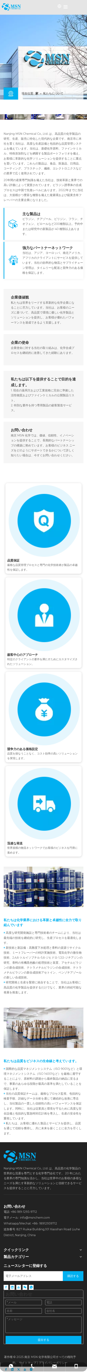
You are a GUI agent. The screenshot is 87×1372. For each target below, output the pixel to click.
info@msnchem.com (35, 1217)
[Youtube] (18, 1287)
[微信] (25, 1287)
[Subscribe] (73, 1276)
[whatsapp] (31, 1287)
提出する (43, 1340)
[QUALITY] (43, 1028)
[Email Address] (32, 1276)
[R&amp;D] (43, 887)
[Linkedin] (12, 1287)
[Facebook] (6, 1287)
